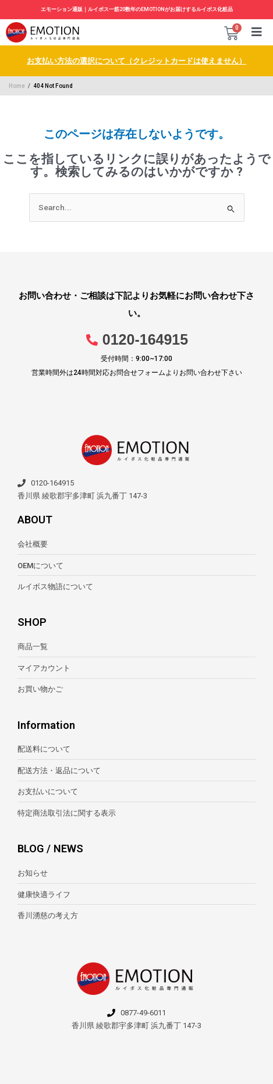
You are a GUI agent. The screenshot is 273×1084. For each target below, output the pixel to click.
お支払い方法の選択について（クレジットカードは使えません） (136, 60)
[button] (257, 32)
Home (17, 86)
